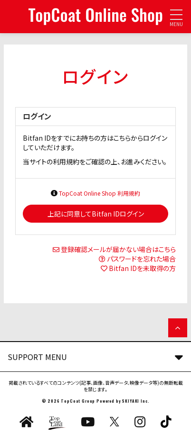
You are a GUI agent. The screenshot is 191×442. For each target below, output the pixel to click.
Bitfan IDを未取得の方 (142, 268)
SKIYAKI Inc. (135, 401)
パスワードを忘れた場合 (141, 258)
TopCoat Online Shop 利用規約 (99, 193)
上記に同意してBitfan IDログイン (96, 213)
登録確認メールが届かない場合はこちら (118, 249)
